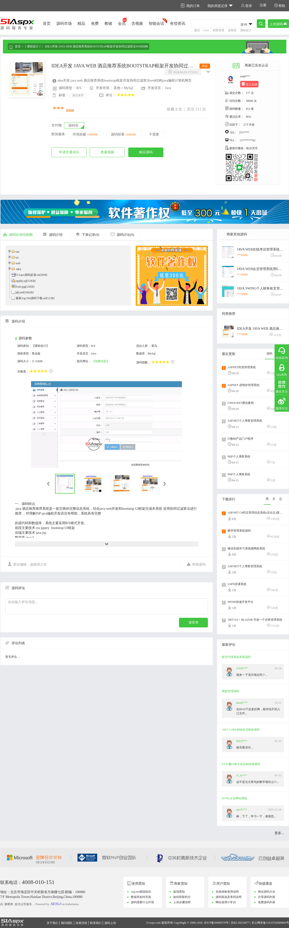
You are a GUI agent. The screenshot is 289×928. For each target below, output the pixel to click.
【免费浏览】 (100, 361)
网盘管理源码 (230, 691)
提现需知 (179, 891)
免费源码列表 (266, 902)
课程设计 (246, 30)
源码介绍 (53, 235)
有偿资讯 (177, 23)
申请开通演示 (69, 152)
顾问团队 (67, 923)
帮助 (279, 5)
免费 (95, 23)
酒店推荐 (78, 95)
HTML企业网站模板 (234, 798)
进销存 (232, 30)
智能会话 (156, 23)
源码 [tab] (269, 353)
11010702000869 (276, 922)
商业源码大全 (266, 891)
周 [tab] (267, 499)
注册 (263, 5)
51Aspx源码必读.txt (28, 275)
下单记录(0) (87, 235)
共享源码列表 (266, 897)
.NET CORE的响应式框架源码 (241, 729)
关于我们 (52, 923)
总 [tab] (280, 499)
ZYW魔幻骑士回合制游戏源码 (241, 764)
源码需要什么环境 (142, 902)
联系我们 (96, 923)
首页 (47, 23)
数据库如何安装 (141, 897)
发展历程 (81, 923)
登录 (246, 5)
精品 (81, 23)
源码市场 (64, 23)
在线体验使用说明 (227, 891)
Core (206, 30)
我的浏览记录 (220, 5)
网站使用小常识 (226, 902)
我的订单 (190, 5)
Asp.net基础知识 (141, 891)
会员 (122, 23)
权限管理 (218, 30)
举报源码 (196, 564)
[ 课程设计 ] (32, 46)
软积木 (9, 904)
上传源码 (278, 23)
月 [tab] (273, 499)
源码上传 (110, 923)
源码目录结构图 (18, 235)
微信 (197, 30)
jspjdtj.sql (21, 281)
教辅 (108, 23)
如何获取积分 (182, 897)
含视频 (137, 23)
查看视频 (107, 152)
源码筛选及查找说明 (229, 897)
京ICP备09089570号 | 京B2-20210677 (226, 922)
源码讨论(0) (122, 235)
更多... (279, 833)
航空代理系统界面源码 (236, 657)
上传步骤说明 (182, 902)
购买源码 (146, 152)
